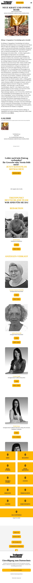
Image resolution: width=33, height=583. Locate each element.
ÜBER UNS (16, 532)
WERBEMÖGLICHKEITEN (16, 546)
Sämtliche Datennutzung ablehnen (17, 573)
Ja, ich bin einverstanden (16, 570)
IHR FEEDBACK (16, 542)
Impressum (19, 577)
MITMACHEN (19, 2)
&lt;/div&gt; (16, 316)
